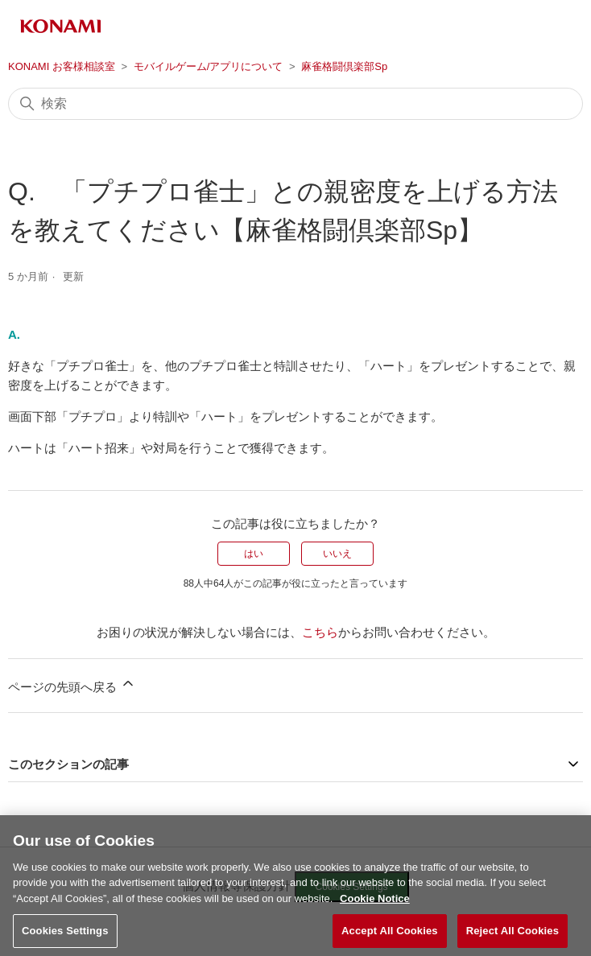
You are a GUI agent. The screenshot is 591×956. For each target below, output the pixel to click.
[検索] (295, 104)
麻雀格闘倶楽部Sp (344, 66)
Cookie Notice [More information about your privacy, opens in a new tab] (375, 907)
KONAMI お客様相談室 (61, 66)
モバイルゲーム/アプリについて (208, 66)
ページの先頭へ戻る (72, 684)
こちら (320, 632)
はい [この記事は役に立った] (253, 553)
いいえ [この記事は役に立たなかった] (337, 553)
